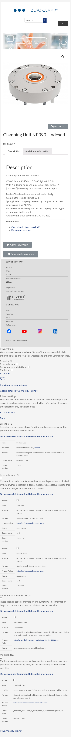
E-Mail (8, 274)
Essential (6, 361)
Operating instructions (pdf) (25, 227)
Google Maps (22, 553)
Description (14, 151)
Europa (9, 310)
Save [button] (2, 379)
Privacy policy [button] (22, 390)
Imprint (37, 448)
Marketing (6, 370)
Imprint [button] (33, 390)
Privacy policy (7, 730)
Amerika (9, 314)
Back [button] (2, 418)
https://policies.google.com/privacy (30, 523)
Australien (10, 321)
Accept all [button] (5, 373)
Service (9, 267)
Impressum (10, 287)
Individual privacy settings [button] (13, 384)
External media (9, 364)
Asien (8, 318)
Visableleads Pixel (20, 622)
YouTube (20, 505)
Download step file (21, 229)
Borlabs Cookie (22, 443)
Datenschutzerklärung (15, 291)
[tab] (14, 151)
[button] (58, 126)
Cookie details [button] (7, 390)
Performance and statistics (15, 367)
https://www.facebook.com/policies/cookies (30, 703)
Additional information (37, 151)
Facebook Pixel (19, 685)
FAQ (8, 271)
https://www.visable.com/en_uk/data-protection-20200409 (37, 640)
